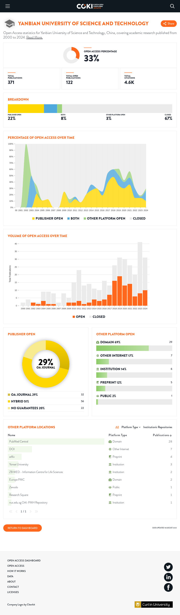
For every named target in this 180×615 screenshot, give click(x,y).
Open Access (15, 566)
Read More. (34, 37)
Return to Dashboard (22, 528)
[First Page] (11, 511)
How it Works (16, 571)
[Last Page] (36, 511)
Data (10, 576)
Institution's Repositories (157, 427)
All (117, 427)
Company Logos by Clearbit (21, 604)
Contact (13, 587)
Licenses (13, 592)
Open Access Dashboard (24, 560)
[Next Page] (30, 511)
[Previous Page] (16, 511)
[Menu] (7, 6)
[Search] (172, 6)
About (11, 581)
